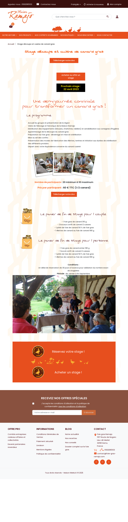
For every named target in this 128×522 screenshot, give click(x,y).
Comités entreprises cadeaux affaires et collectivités (17, 437)
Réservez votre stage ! (68, 352)
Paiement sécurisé (44, 441)
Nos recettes (71, 438)
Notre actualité (72, 434)
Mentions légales (44, 449)
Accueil (11, 44)
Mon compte (114, 4)
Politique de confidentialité (48, 454)
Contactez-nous (46, 4)
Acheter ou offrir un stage (70, 76)
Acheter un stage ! (68, 372)
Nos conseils (70, 442)
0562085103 (27, 4)
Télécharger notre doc (64, 60)
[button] (11, 26)
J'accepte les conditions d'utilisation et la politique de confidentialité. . (65, 405)
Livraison (40, 445)
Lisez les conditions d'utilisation (72, 406)
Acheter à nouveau (93, 4)
